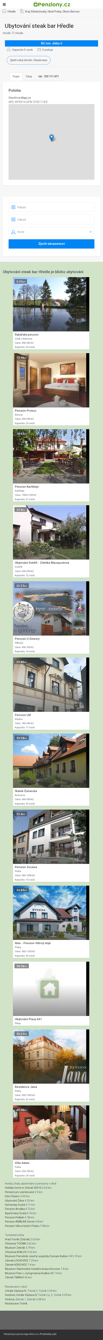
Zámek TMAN (13, 1277)
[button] (51, 138)
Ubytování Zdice (14, 1200)
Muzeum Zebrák (15, 1247)
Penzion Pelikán (14, 1217)
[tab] (48, 76)
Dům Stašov (12, 1196)
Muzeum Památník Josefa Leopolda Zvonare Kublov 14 (38, 1256)
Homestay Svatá (15, 1204)
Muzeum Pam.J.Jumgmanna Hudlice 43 (29, 1273)
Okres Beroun (71, 11)
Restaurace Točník (16, 1303)
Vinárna (9, 1299)
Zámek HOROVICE (16, 1264)
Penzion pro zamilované (19, 1192)
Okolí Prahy (54, 11)
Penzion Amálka (15, 1208)
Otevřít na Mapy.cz (20, 97)
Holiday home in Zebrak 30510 (23, 1187)
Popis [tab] (16, 76)
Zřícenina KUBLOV (16, 1252)
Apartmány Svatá (15, 1213)
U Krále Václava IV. (16, 1290)
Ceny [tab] (29, 76)
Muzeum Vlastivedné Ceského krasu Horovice (32, 1268)
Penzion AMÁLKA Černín (20, 1221)
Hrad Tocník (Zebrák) (17, 1239)
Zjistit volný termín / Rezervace (28, 60)
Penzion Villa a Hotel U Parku (22, 1225)
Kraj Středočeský (35, 11)
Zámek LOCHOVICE (16, 1260)
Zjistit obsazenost (51, 244)
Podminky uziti (48, 1334)
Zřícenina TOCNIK (15, 1243)
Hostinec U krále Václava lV (21, 1294)
